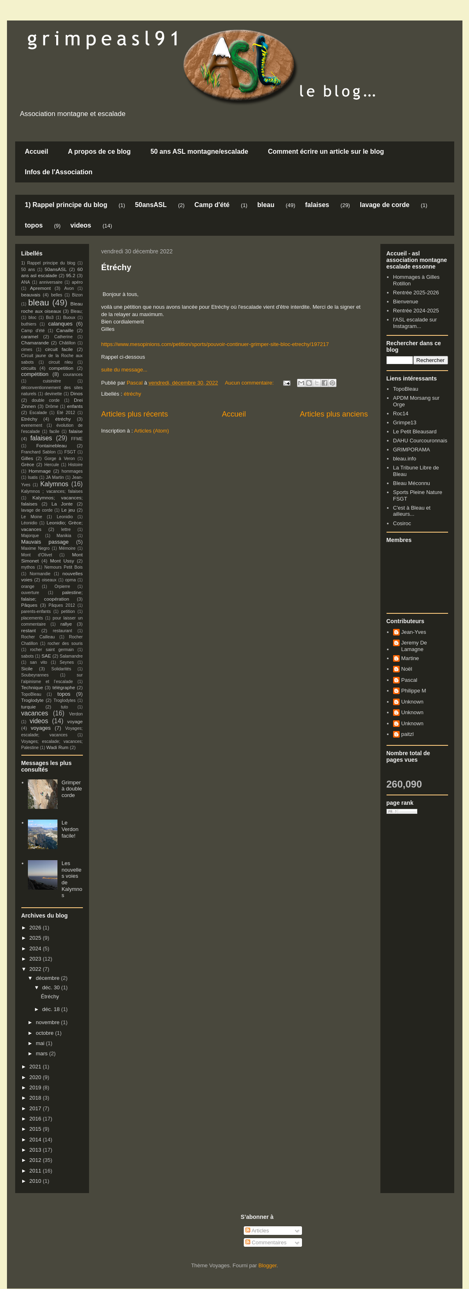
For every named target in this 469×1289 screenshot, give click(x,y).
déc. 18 (51, 1009)
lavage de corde (385, 204)
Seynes (66, 662)
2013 (36, 1150)
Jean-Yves (413, 632)
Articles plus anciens (334, 414)
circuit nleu (60, 362)
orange (27, 586)
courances (73, 374)
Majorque (30, 535)
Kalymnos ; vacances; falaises (52, 491)
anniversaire (51, 282)
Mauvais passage (45, 542)
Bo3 (50, 317)
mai (41, 1043)
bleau (266, 204)
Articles (257, 1231)
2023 (36, 959)
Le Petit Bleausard (415, 431)
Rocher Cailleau (38, 637)
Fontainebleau (51, 445)
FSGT (70, 452)
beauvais (31, 294)
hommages (72, 471)
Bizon (77, 295)
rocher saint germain (52, 649)
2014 (36, 1139)
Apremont (40, 288)
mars (42, 1053)
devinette (53, 394)
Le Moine (31, 517)
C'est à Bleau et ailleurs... (411, 511)
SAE (46, 655)
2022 (36, 969)
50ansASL (151, 204)
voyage (75, 721)
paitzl (407, 734)
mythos (28, 567)
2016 (36, 1119)
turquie (28, 706)
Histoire (75, 464)
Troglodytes (64, 700)
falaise (76, 431)
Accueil (36, 151)
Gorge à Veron (59, 458)
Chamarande (35, 342)
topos (34, 225)
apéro (77, 282)
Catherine (63, 337)
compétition (34, 374)
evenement (31, 425)
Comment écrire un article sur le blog (326, 151)
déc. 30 (51, 987)
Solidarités (61, 669)
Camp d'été (212, 204)
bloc (33, 317)
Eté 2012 (66, 412)
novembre (48, 1022)
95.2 (70, 275)
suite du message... (124, 370)
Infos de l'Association (59, 172)
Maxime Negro (35, 548)
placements (32, 618)
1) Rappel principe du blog (66, 204)
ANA (25, 282)
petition (68, 611)
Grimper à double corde (72, 788)
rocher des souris (65, 643)
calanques (60, 324)
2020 (36, 1077)
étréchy (132, 394)
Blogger (268, 1265)
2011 (36, 1171)
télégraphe (64, 687)
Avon (69, 288)
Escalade (38, 412)
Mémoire (67, 548)
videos (81, 225)
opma (70, 580)
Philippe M (413, 691)
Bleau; (76, 311)
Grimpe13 (404, 422)
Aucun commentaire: (250, 383)
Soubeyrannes (35, 675)
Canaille (64, 330)
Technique (32, 687)
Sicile (27, 668)
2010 (36, 1181)
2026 (36, 928)
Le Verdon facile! (70, 829)
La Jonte (62, 503)
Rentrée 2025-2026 (416, 292)
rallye (66, 623)
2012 (36, 1160)
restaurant (62, 631)
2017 (36, 1108)
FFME (76, 439)
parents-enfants (36, 611)
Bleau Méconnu (411, 483)
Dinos (77, 393)
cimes (26, 349)
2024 (36, 948)
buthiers (29, 324)
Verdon (76, 714)
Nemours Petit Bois (63, 567)
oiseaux (49, 580)
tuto (64, 707)
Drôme (52, 406)
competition (61, 368)
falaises (317, 204)
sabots (27, 656)
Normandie (40, 574)
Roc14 (401, 413)
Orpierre (62, 586)
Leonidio (65, 517)
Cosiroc (402, 523)
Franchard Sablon (38, 452)
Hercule (51, 464)
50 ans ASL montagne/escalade (199, 151)
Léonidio (29, 523)
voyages (40, 728)
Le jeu (68, 509)
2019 (36, 1087)
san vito (38, 662)
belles (56, 295)
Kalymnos (54, 484)
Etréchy (29, 418)
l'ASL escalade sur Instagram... (415, 323)
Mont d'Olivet (36, 555)
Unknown (412, 702)
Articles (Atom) (151, 431)
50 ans (28, 269)
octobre (45, 1033)
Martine (410, 658)
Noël (406, 669)
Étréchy (116, 267)
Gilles (27, 458)
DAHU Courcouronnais (420, 440)
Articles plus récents (134, 414)
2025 (36, 938)
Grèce (27, 464)
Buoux (69, 317)
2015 (36, 1129)
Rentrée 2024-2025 (416, 310)
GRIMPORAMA (411, 449)
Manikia (64, 535)
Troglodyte (32, 700)
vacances (34, 713)
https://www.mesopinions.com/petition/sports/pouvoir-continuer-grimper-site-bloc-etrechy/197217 (215, 344)
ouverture (30, 592)
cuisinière (52, 381)
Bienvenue (405, 301)
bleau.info (404, 458)
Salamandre (70, 656)
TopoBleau (31, 694)
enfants (74, 406)
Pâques (29, 605)
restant (28, 630)
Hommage (40, 471)
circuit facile (59, 349)
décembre (48, 978)
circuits (28, 368)
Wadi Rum (57, 747)
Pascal (409, 680)
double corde (45, 400)
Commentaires (265, 1242)
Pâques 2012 (61, 605)
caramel (30, 336)
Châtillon (67, 343)
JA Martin (55, 477)
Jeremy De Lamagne (414, 646)
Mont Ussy (62, 560)
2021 (36, 1067)
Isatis (33, 477)
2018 (36, 1098)
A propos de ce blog (99, 151)
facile (54, 431)
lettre (66, 529)
